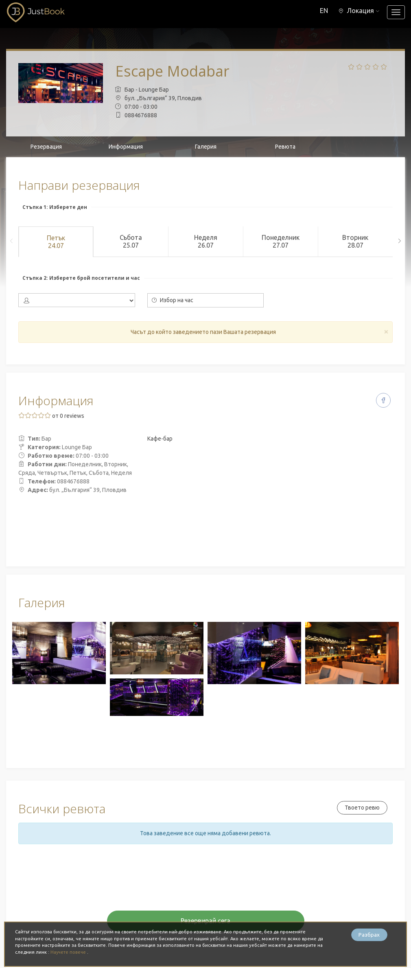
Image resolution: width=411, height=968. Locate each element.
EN (323, 10)
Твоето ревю (361, 807)
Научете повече (69, 952)
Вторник (355, 241)
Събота (131, 241)
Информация (126, 146)
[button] (358, 10)
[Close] (386, 331)
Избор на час (172, 300)
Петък (55, 242)
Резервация (46, 146)
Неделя (205, 241)
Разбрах (369, 935)
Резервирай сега (205, 920)
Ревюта (285, 146)
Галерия (205, 146)
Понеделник (280, 241)
